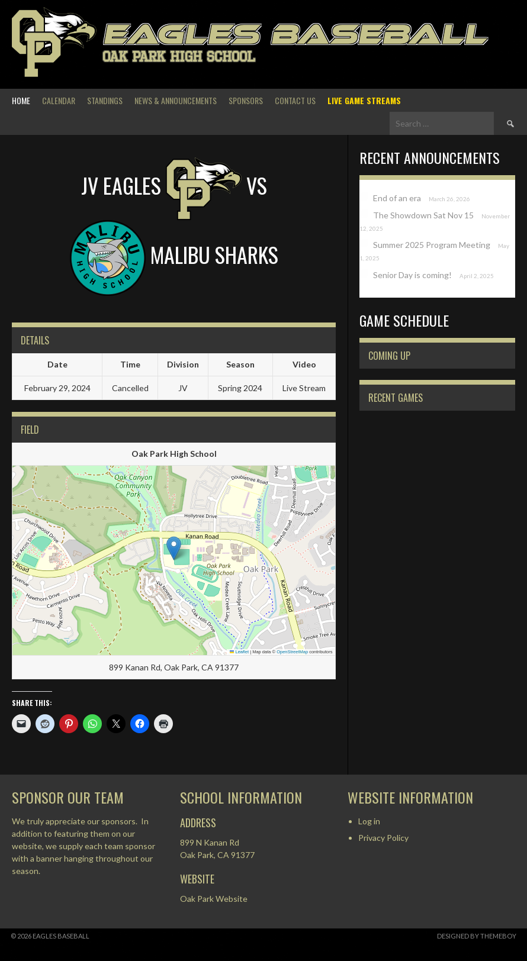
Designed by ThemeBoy (476, 936)
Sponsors (246, 100)
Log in (369, 821)
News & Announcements (175, 100)
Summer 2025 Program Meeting (431, 245)
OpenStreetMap (292, 651)
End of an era (397, 198)
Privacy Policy (383, 838)
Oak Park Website (214, 899)
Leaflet (239, 651)
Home (21, 100)
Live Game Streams (364, 100)
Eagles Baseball (294, 34)
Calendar (58, 100)
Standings (105, 100)
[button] (173, 548)
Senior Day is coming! (412, 275)
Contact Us (295, 100)
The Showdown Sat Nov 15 (423, 215)
